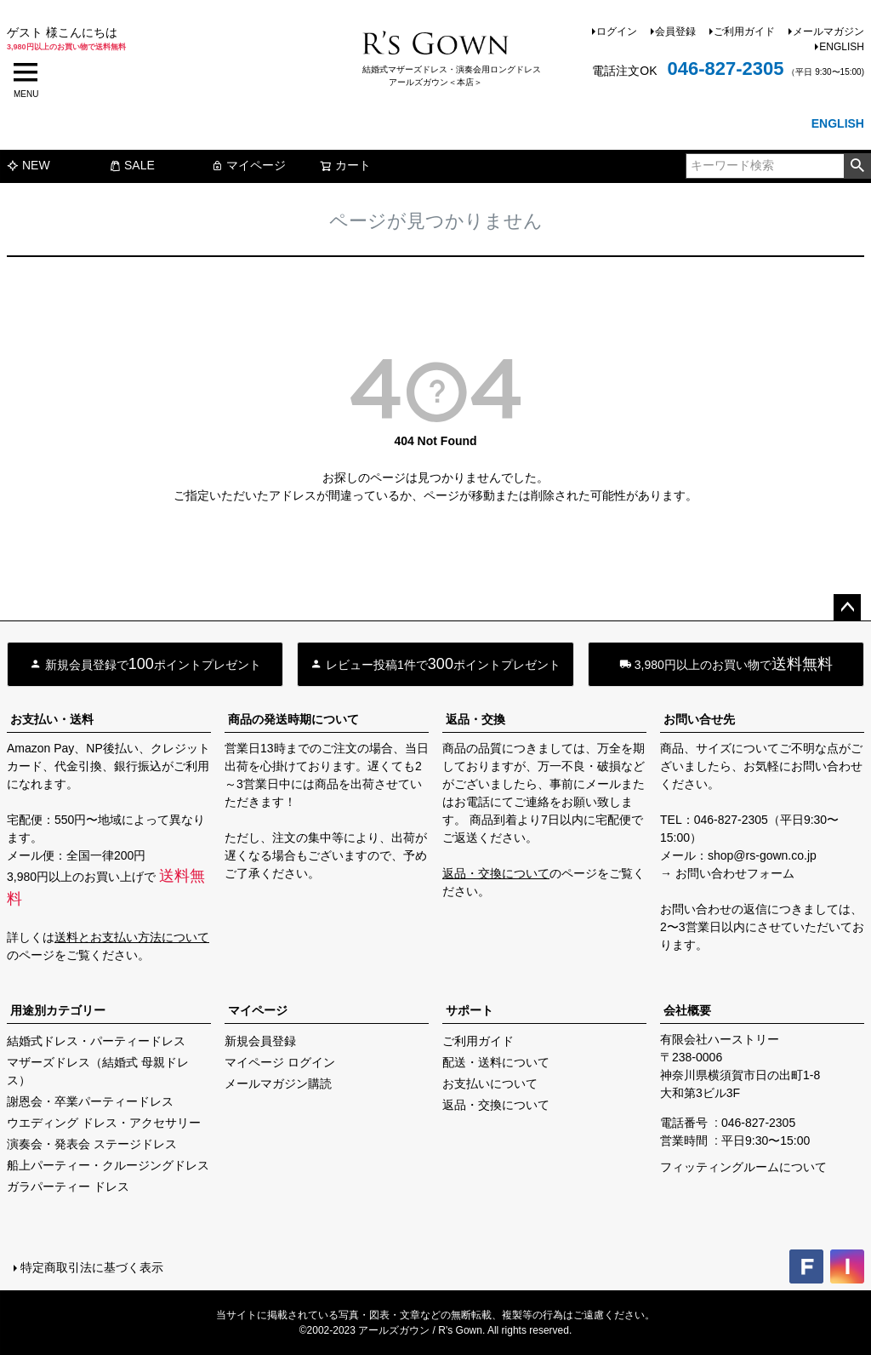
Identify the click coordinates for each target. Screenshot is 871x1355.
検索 (857, 166)
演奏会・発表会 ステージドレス (92, 1144)
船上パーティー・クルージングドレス (108, 1165)
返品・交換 (475, 719)
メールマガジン (828, 31)
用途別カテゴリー (57, 1010)
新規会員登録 (260, 1041)
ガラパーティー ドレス (68, 1186)
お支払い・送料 (52, 719)
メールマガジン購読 (278, 1083)
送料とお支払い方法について (131, 937)
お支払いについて (490, 1083)
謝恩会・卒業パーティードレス (90, 1101)
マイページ (248, 165)
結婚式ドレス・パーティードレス (96, 1041)
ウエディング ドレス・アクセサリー (104, 1122)
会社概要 (687, 1010)
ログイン (616, 31)
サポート (469, 1010)
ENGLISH (841, 47)
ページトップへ (847, 607)
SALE (132, 165)
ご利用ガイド (744, 31)
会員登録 (675, 31)
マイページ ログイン (280, 1062)
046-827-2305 (725, 68)
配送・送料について (495, 1062)
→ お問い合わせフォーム (727, 873)
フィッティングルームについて (743, 1167)
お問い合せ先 (699, 719)
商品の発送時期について (293, 719)
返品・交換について (495, 873)
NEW (28, 165)
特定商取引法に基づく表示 (91, 1267)
